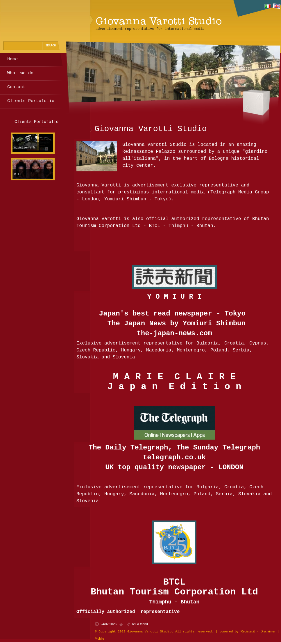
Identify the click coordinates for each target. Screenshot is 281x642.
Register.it (248, 631)
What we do (20, 73)
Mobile (99, 638)
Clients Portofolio (30, 101)
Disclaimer (267, 631)
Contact (16, 87)
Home (12, 59)
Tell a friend (140, 624)
